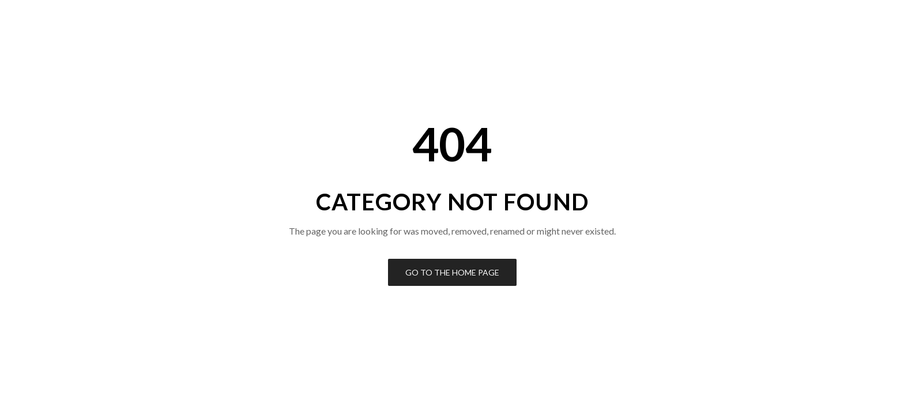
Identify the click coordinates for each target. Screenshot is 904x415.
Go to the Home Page (452, 272)
